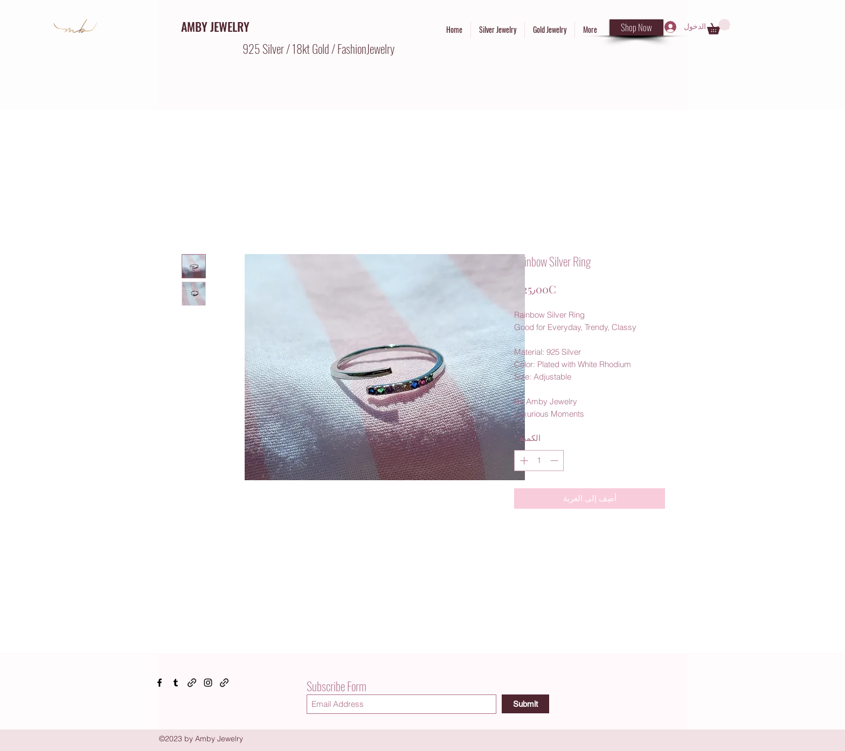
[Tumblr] (175, 682)
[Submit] (525, 703)
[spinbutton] (539, 461)
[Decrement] (555, 461)
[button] (718, 26)
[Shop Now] (636, 27)
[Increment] (523, 461)
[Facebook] (159, 682)
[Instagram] (208, 682)
